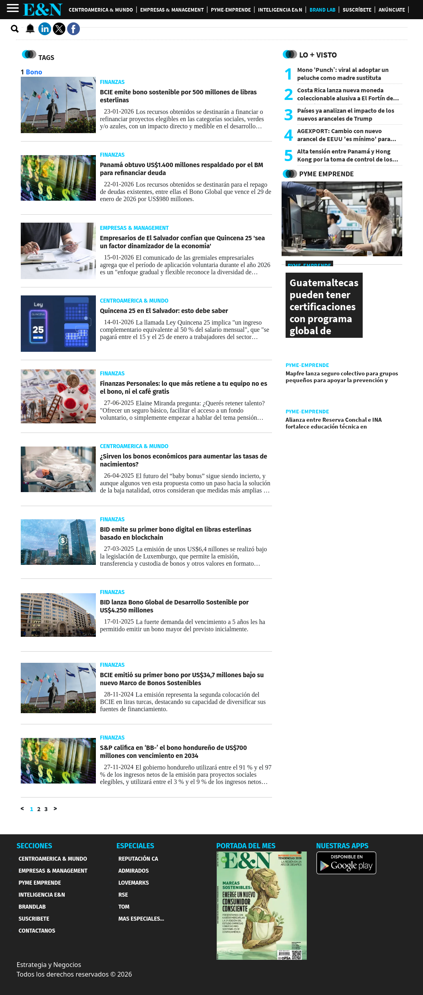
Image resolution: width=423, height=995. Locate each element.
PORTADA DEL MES (246, 845)
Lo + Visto (318, 55)
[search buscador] (15, 29)
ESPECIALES (136, 845)
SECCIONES (34, 845)
